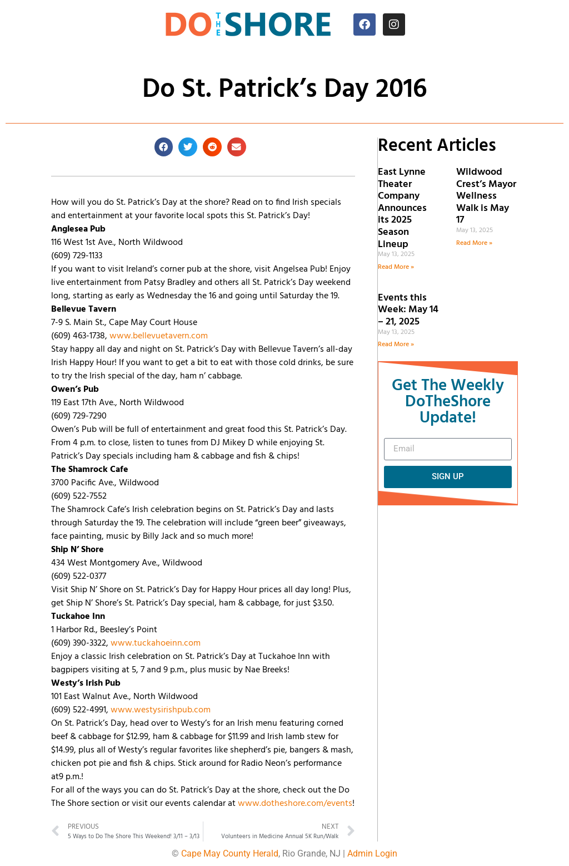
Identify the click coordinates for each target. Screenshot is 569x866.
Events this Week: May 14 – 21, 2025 (408, 310)
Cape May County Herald (229, 853)
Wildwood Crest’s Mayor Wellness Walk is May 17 (486, 196)
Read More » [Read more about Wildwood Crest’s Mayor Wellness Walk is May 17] (474, 243)
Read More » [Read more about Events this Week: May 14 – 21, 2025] (396, 344)
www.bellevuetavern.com (158, 336)
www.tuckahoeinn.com (156, 643)
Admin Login (372, 853)
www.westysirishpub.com (161, 710)
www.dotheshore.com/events (295, 803)
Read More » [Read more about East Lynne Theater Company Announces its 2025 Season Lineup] (396, 267)
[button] (163, 146)
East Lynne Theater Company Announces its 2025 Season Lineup (402, 208)
